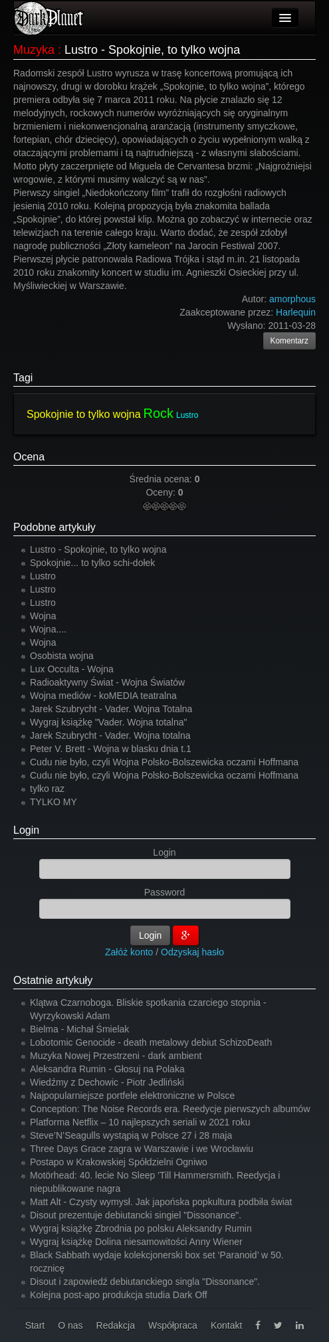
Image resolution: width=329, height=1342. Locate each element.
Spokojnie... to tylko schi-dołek (92, 562)
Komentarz (290, 340)
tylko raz (47, 788)
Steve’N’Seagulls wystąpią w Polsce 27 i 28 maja (131, 1135)
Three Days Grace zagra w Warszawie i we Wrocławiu (141, 1148)
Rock (159, 413)
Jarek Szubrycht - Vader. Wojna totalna (110, 735)
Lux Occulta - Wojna (72, 669)
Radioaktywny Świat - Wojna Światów (107, 682)
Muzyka (34, 49)
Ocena (29, 456)
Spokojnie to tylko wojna (84, 414)
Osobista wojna (62, 655)
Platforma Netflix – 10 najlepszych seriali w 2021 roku (140, 1122)
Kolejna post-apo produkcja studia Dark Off (118, 1295)
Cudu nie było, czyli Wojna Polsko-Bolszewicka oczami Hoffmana (164, 762)
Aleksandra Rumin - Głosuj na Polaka (107, 1069)
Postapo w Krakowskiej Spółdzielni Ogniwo (118, 1162)
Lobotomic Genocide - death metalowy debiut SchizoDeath (151, 1042)
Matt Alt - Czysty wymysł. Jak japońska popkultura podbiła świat (161, 1202)
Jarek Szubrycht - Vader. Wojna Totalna (111, 709)
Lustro (187, 415)
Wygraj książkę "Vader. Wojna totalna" (108, 722)
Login (26, 830)
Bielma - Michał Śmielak (79, 1029)
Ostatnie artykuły (52, 980)
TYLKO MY (53, 802)
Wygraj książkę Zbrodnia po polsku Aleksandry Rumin (141, 1228)
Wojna (43, 616)
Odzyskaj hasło (192, 952)
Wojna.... (48, 629)
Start (35, 1325)
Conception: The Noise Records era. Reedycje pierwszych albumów (170, 1108)
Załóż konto (129, 952)
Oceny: (161, 492)
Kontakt (226, 1325)
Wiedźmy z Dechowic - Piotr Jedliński (107, 1082)
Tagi (23, 377)
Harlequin (296, 312)
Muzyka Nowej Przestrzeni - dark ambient (115, 1055)
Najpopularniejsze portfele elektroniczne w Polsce (132, 1095)
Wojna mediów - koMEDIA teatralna (103, 695)
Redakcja (115, 1325)
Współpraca (172, 1325)
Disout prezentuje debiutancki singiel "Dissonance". (135, 1215)
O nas (70, 1325)
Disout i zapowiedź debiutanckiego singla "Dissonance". (145, 1281)
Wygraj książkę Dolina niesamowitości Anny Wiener (136, 1241)
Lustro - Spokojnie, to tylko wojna (98, 549)
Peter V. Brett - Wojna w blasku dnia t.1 (110, 748)
